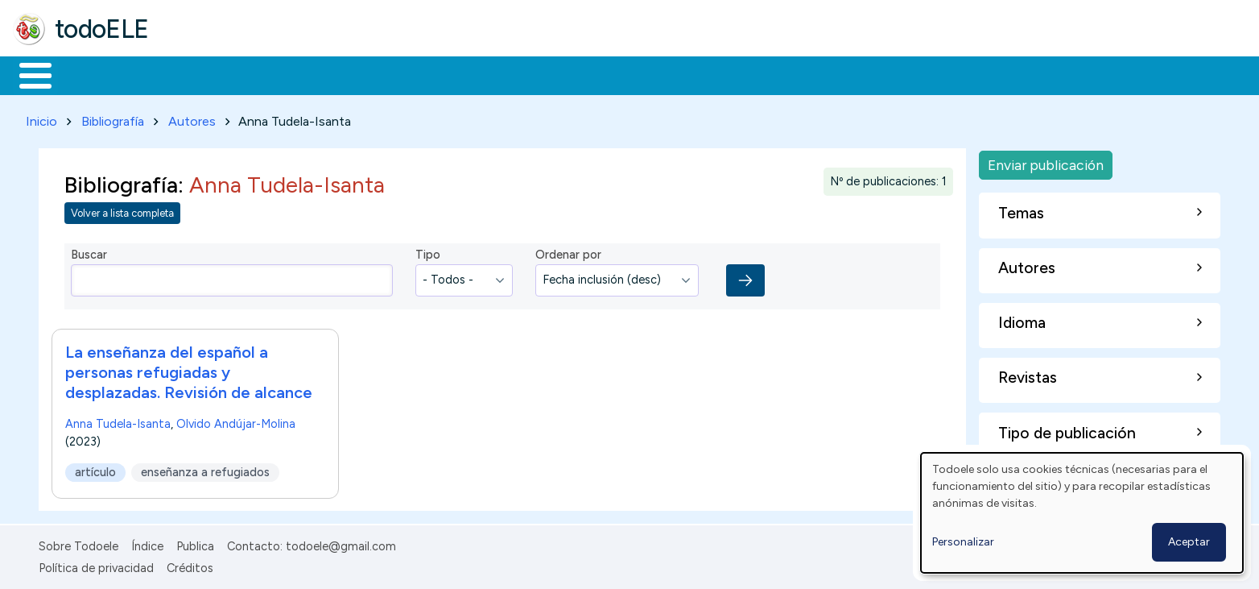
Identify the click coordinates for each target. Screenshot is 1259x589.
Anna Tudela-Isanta (118, 420)
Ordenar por (568, 252)
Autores (192, 118)
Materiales (90, 74)
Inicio (27, 74)
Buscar (661, 74)
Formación (194, 74)
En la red (380, 74)
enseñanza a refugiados (205, 469)
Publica (195, 544)
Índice (147, 544)
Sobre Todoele (78, 544)
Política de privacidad (96, 565)
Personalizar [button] (963, 542)
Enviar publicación (1046, 161)
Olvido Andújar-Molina (235, 420)
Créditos (190, 565)
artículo (95, 469)
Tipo (427, 252)
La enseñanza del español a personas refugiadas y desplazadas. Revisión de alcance (188, 369)
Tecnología (481, 74)
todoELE (102, 29)
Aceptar (1189, 542)
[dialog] (1082, 513)
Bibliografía (112, 118)
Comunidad (588, 74)
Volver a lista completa (122, 211)
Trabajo (290, 74)
